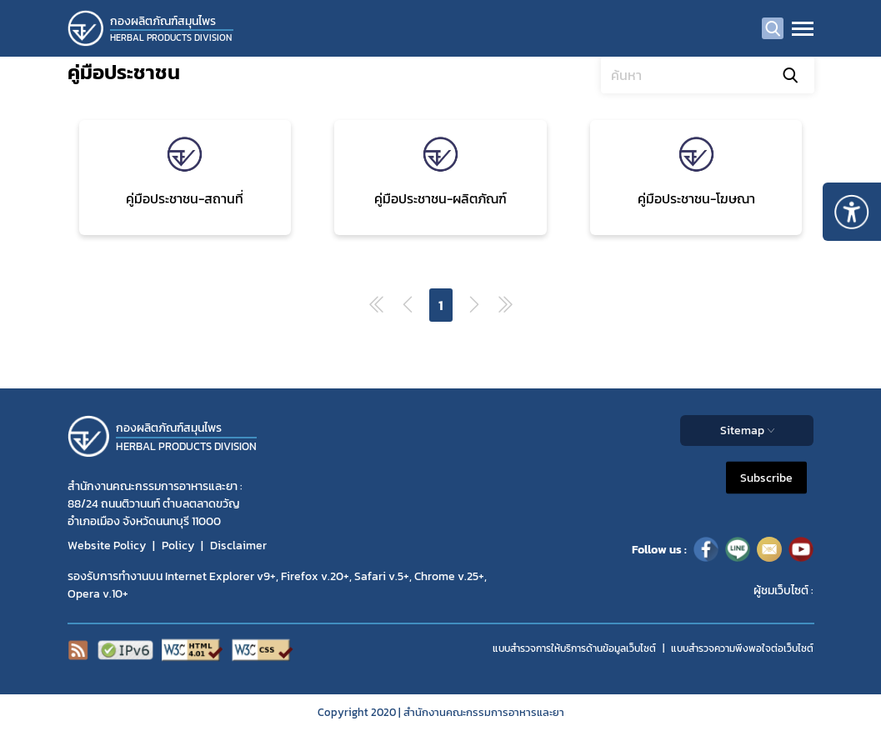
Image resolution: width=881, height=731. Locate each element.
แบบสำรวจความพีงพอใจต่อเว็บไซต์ (742, 648)
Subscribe (766, 478)
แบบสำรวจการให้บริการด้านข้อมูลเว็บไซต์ (574, 648)
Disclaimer (238, 545)
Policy (178, 545)
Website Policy (107, 545)
